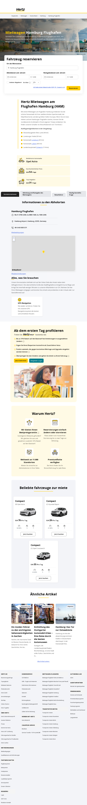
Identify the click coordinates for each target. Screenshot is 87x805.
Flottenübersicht (5, 689)
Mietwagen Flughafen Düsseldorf (50, 689)
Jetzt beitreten (20, 361)
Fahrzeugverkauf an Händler (8, 735)
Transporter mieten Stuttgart (49, 735)
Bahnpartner (4, 767)
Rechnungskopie (26, 700)
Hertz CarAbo (4, 743)
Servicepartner (5, 782)
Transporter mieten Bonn (49, 739)
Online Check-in (5, 704)
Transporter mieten (47, 712)
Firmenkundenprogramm (76, 699)
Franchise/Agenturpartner (77, 702)
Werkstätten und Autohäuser (77, 710)
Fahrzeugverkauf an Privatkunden (9, 739)
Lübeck (34, 144)
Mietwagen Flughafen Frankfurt (50, 696)
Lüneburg (35, 140)
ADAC (71, 677)
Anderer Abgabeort (15, 82)
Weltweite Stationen (6, 685)
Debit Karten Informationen (29, 685)
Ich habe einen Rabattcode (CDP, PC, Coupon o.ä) (49, 87)
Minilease (72, 714)
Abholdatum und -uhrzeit (16, 73)
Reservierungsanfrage (7, 677)
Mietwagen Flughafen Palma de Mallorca (52, 677)
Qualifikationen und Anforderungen (10, 755)
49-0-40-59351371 (21, 228)
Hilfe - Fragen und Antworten (29, 681)
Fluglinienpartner (5, 764)
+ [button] (13, 238)
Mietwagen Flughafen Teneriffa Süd (51, 685)
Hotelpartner (4, 771)
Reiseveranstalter (5, 775)
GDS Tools (4, 799)
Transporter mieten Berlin (49, 720)
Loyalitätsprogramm (6, 779)
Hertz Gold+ (4, 693)
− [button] (13, 240)
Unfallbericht (25, 708)
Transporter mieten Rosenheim (50, 716)
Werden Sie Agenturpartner (77, 686)
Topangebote (4, 681)
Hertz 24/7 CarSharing (7, 731)
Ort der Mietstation (14, 64)
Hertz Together (5, 708)
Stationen (24, 693)
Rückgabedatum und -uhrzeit (54, 73)
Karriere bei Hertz (5, 728)
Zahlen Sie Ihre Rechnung (28, 711)
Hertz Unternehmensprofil (8, 716)
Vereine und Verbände (76, 695)
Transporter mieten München (50, 731)
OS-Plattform (25, 677)
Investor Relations (5, 720)
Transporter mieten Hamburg (50, 724)
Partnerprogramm (75, 706)
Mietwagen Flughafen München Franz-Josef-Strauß (55, 681)
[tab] (10, 194)
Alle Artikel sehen (43, 661)
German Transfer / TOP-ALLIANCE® (31, 732)
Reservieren (73, 88)
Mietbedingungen (17, 232)
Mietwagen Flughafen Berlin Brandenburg (53, 700)
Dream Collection (5, 786)
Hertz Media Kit (26, 720)
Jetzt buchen (28, 534)
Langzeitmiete (74, 717)
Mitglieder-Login (36, 361)
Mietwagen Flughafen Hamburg (50, 693)
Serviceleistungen (5, 696)
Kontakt (24, 696)
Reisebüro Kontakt (6, 802)
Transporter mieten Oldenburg (50, 728)
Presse (3, 724)
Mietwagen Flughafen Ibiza (49, 704)
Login (2, 795)
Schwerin (39, 147)
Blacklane (24, 729)
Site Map (3, 700)
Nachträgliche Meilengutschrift (30, 704)
